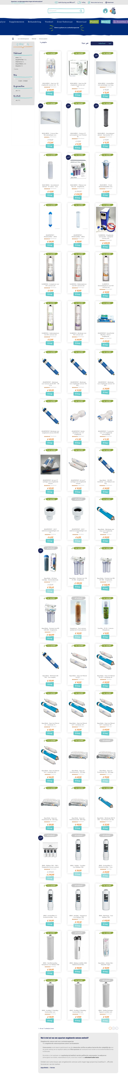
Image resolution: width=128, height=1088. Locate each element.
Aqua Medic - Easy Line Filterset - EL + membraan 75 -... (50, 723)
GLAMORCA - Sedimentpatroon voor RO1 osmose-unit (50, 333)
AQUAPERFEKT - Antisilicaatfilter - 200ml (50, 235)
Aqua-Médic (21, 64)
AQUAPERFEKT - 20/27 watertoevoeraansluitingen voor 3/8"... (78, 530)
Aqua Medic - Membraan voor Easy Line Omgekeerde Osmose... (106, 530)
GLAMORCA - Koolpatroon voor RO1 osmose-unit (50, 284)
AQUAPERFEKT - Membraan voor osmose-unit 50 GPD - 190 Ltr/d (50, 383)
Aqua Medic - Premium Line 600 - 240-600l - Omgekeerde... (50, 628)
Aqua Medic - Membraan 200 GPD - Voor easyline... (50, 676)
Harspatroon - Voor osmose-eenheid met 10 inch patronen (78, 628)
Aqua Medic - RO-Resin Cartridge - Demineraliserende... (50, 578)
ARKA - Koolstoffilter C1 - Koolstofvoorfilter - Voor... (106, 866)
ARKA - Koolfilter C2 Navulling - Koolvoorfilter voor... (78, 1010)
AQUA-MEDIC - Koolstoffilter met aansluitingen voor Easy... (106, 84)
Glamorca (20, 62)
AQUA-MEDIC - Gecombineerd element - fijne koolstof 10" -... (106, 134)
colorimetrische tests (91, 1057)
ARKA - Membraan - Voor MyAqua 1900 (106, 916)
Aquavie (19, 66)
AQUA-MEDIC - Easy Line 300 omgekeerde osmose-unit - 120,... (78, 85)
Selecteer (101, 43)
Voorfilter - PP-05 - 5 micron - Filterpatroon (106, 628)
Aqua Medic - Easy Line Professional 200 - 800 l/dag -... (78, 818)
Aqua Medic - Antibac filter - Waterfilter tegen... (106, 963)
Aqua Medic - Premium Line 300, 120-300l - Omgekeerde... (106, 578)
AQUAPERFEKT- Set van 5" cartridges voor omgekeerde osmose (78, 481)
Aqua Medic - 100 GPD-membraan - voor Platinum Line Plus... (106, 481)
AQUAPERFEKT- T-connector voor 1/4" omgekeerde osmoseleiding (106, 432)
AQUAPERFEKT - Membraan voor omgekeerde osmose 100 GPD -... (78, 383)
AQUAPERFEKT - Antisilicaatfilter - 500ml (78, 235)
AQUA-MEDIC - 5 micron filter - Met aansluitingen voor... (50, 134)
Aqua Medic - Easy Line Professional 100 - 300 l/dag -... (105, 771)
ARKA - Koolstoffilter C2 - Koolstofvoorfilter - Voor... (50, 916)
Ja (18, 90)
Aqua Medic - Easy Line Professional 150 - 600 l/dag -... (50, 818)
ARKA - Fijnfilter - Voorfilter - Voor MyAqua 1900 (78, 866)
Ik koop (49, 93)
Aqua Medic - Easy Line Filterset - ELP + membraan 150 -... (106, 723)
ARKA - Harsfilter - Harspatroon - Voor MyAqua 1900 (78, 916)
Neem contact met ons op (97, 2)
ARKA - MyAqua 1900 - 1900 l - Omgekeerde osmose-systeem (50, 866)
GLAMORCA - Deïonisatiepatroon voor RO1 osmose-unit (106, 285)
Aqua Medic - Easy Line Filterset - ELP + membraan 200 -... (50, 771)
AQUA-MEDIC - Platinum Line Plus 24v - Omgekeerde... (78, 185)
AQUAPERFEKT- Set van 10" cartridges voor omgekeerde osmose (50, 481)
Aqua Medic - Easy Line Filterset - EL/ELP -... (78, 676)
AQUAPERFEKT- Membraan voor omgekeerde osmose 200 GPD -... (50, 432)
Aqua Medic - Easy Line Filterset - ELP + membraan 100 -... (78, 723)
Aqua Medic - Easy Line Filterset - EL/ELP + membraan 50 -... (106, 676)
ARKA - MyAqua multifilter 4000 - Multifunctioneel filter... (78, 963)
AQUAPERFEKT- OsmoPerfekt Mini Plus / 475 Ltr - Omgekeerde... (106, 334)
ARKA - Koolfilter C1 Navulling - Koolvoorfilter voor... (50, 1010)
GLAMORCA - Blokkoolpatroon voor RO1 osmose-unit (78, 284)
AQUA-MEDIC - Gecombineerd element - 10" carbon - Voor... (50, 185)
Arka (18, 57)
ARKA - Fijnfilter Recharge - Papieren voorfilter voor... (105, 1010)
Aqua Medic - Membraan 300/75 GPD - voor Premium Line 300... (106, 818)
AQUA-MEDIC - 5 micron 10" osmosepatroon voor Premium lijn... (78, 135)
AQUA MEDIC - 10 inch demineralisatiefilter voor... (106, 185)
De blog (83, 2)
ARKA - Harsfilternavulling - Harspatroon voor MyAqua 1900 (50, 963)
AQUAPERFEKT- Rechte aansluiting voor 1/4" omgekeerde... (78, 432)
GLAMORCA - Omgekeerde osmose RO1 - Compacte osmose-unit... (106, 236)
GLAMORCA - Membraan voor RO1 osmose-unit (78, 333)
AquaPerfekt (21, 59)
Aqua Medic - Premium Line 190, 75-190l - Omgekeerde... (78, 578)
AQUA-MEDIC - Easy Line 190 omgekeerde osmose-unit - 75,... (50, 84)
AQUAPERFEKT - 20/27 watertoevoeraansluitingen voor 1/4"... (50, 530)
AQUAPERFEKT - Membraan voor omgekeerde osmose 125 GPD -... (106, 383)
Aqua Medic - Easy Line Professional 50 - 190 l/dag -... (78, 771)
